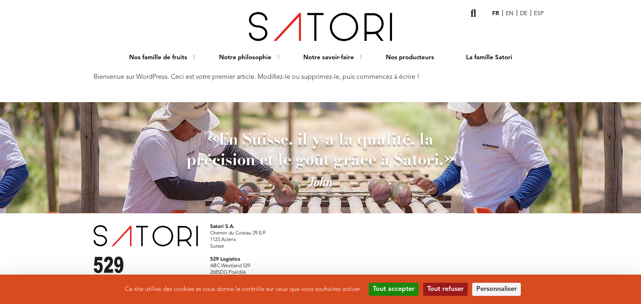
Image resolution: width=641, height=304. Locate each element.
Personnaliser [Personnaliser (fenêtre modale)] (496, 289)
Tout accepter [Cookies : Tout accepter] (394, 289)
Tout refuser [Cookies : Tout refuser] (445, 289)
